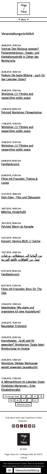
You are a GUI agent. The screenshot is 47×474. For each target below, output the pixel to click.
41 (24, 400)
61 (35, 400)
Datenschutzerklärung (27, 470)
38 (41, 396)
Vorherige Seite (12, 396)
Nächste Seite (23, 404)
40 (17, 400)
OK (9, 470)
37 (35, 396)
